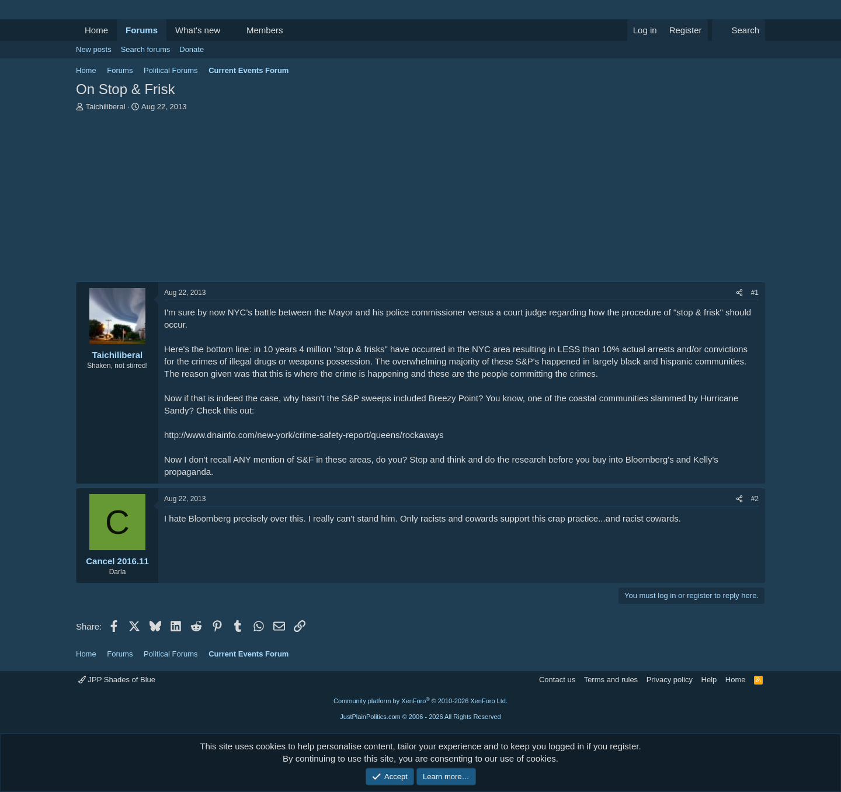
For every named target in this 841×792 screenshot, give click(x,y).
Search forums (146, 49)
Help (709, 679)
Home (96, 30)
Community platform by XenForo (420, 700)
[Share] (739, 293)
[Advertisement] (420, 200)
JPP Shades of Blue (116, 679)
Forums (142, 30)
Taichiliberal (106, 106)
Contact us (557, 679)
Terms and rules (611, 679)
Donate (191, 49)
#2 (755, 499)
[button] (229, 30)
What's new (197, 30)
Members (264, 30)
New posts (94, 49)
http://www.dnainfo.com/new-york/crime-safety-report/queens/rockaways (304, 435)
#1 (755, 293)
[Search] (738, 30)
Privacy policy (670, 679)
